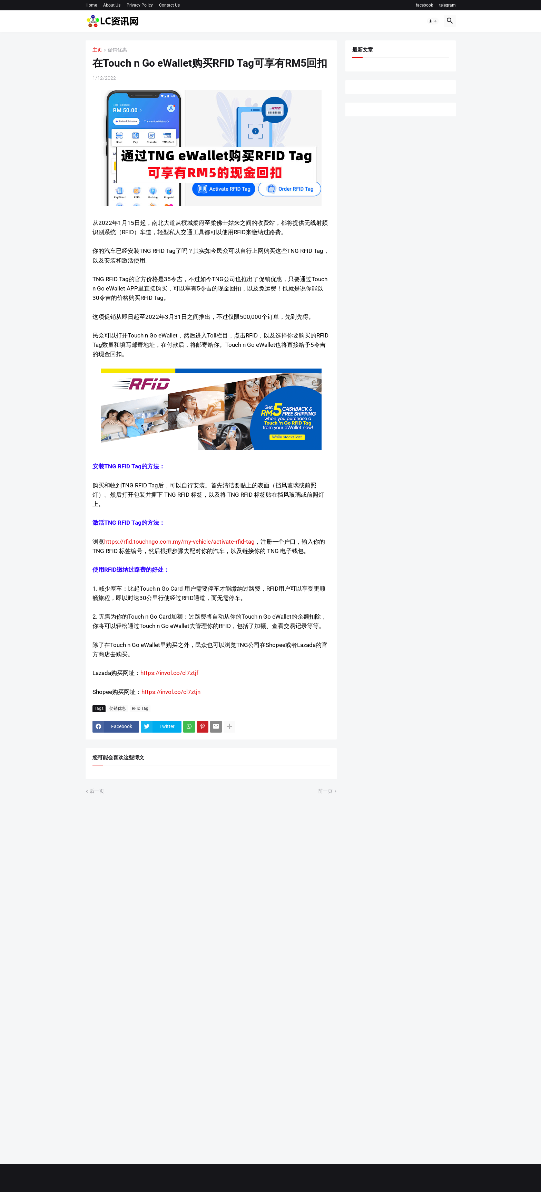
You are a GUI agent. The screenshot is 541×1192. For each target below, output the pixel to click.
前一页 (325, 791)
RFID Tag (140, 708)
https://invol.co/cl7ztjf (169, 672)
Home (91, 5)
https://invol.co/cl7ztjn (170, 691)
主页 (97, 50)
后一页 (97, 791)
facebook (424, 5)
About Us (111, 5)
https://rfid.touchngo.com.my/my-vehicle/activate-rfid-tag (179, 541)
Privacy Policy (140, 5)
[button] (433, 21)
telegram (447, 5)
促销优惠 (117, 50)
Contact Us (169, 5)
